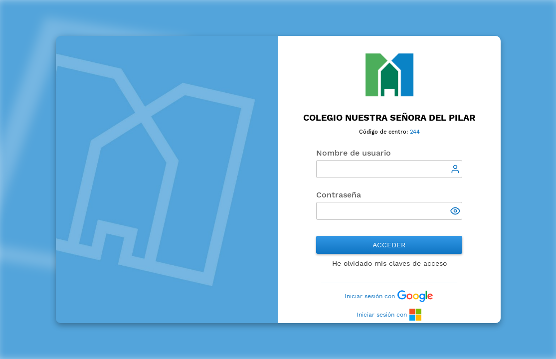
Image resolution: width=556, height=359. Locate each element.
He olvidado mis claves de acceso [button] (389, 263)
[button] (456, 212)
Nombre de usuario (353, 153)
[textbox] (389, 169)
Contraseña (338, 194)
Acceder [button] (388, 245)
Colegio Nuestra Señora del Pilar (389, 117)
